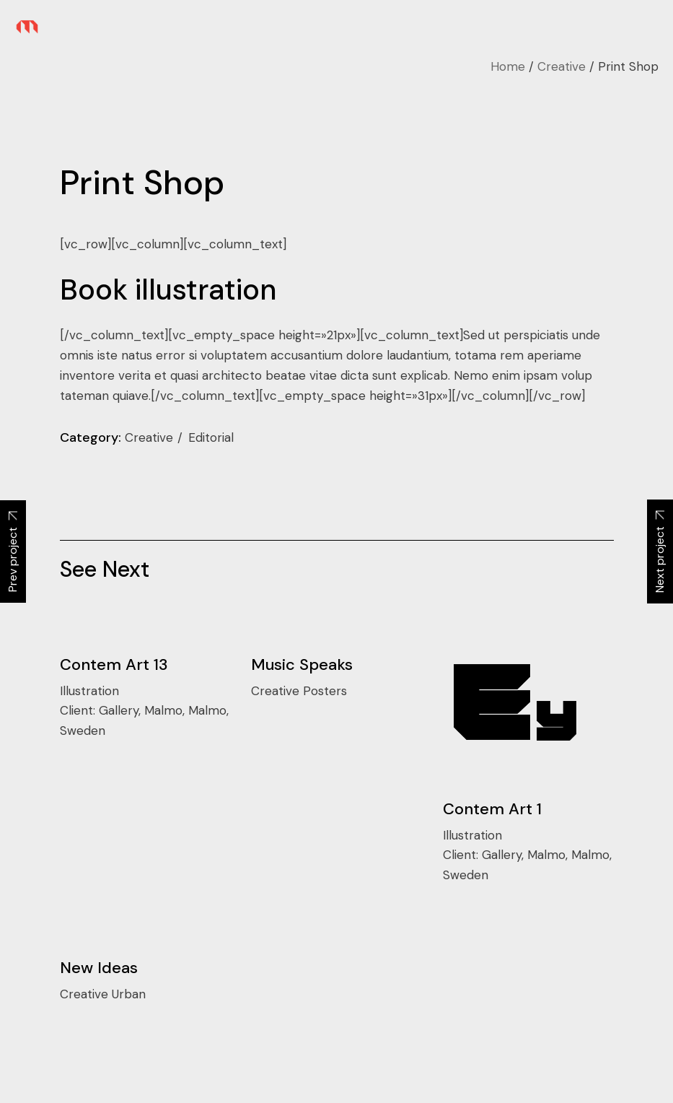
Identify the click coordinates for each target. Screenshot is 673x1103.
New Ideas (99, 967)
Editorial (211, 437)
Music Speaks (302, 664)
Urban (129, 994)
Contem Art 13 (114, 664)
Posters (325, 691)
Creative (151, 437)
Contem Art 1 (492, 808)
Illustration (89, 691)
